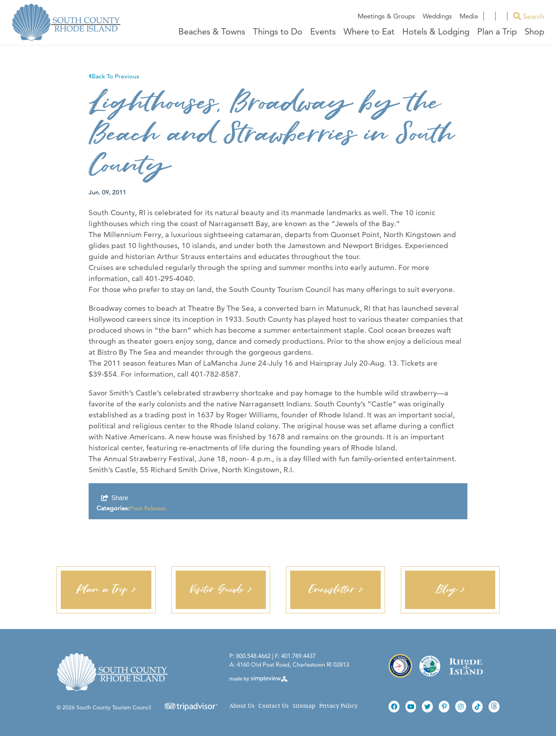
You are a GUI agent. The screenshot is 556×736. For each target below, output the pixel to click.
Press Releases (148, 508)
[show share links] (114, 498)
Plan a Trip (497, 32)
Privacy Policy (338, 706)
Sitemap (304, 706)
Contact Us (273, 706)
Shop (534, 32)
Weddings (437, 16)
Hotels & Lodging (435, 32)
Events (323, 32)
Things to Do (277, 32)
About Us (241, 706)
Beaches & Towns (211, 32)
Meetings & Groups (386, 16)
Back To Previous (114, 76)
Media (469, 16)
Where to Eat (368, 32)
